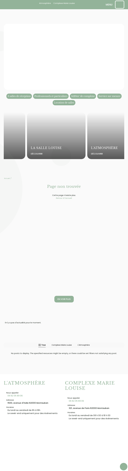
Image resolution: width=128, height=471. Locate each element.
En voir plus (64, 299)
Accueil (7, 178)
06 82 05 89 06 (15, 395)
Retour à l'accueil (64, 198)
